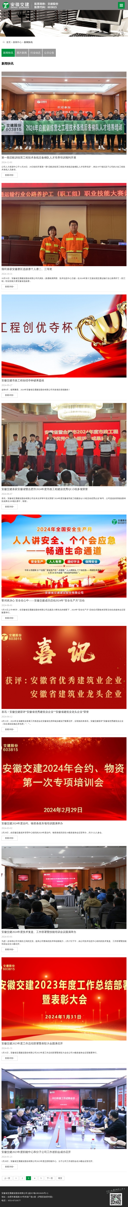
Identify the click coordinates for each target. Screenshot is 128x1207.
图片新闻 (22, 52)
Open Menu (121, 5)
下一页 (50, 1178)
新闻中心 (17, 42)
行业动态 (35, 52)
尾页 (60, 1178)
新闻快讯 (8, 52)
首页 (8, 42)
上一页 (7, 1178)
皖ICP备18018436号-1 (38, 1193)
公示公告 (49, 52)
